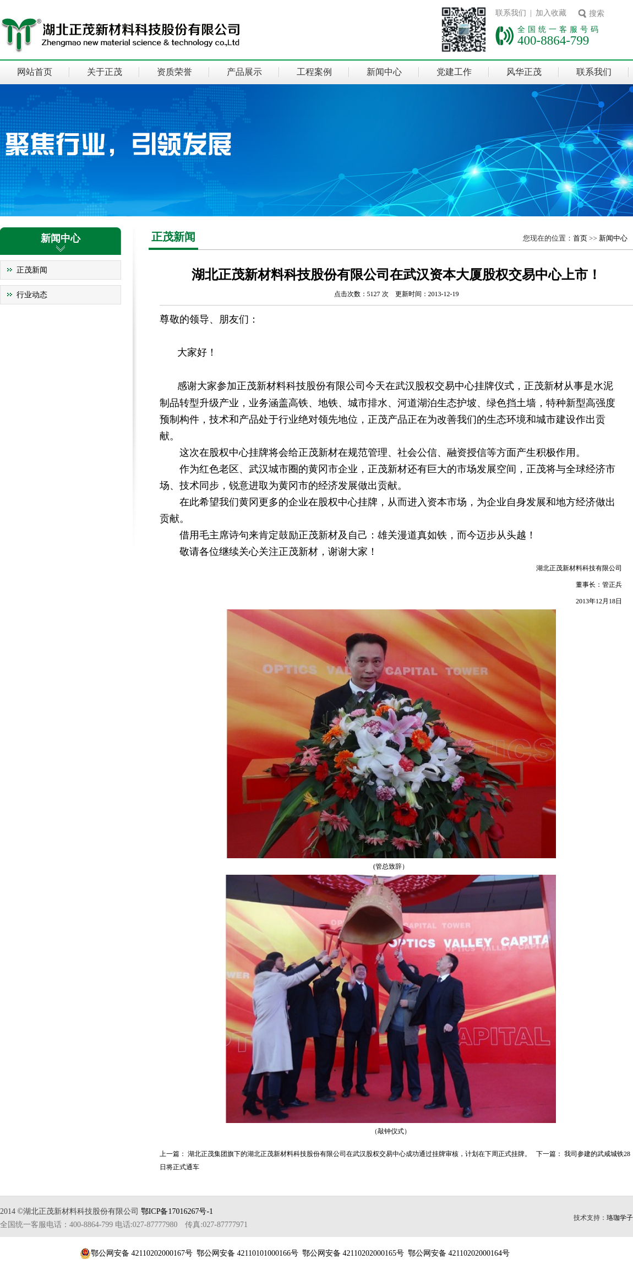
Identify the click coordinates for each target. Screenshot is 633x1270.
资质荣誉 (174, 72)
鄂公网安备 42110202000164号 (459, 1253)
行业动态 (32, 295)
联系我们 (594, 72)
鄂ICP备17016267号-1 (177, 1211)
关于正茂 (104, 72)
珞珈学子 (620, 1218)
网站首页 (34, 72)
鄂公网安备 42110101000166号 (247, 1253)
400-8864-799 (553, 40)
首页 (580, 238)
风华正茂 (524, 72)
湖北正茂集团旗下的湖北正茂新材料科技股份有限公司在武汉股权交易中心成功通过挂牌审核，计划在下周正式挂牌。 (359, 1154)
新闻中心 (384, 72)
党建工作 (454, 72)
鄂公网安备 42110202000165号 (353, 1253)
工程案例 (314, 72)
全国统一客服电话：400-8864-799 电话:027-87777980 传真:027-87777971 (124, 1224)
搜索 (596, 13)
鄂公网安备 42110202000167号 (142, 1253)
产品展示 (244, 72)
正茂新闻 (32, 270)
